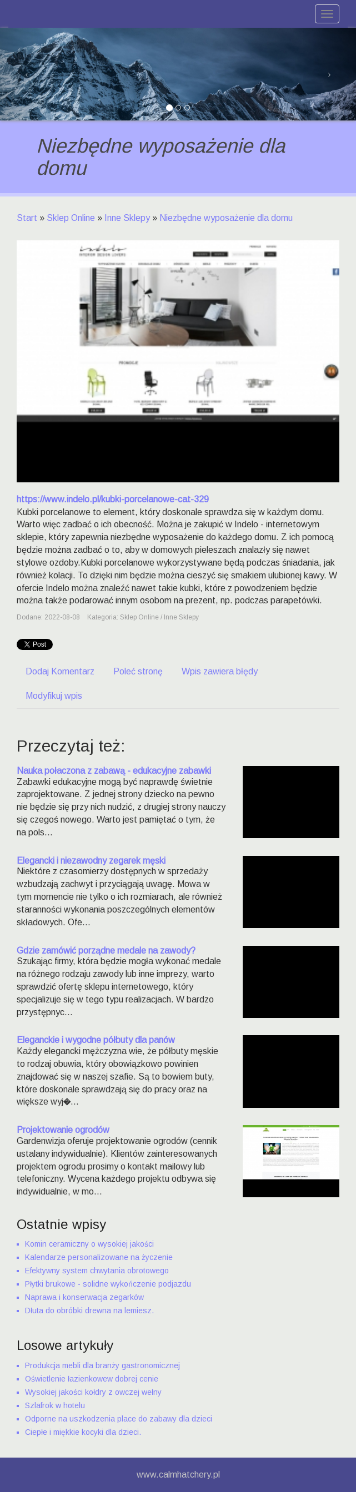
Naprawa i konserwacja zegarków (84, 1297)
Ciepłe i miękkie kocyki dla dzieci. (83, 1432)
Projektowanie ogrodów (63, 1130)
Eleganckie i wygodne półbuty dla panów (96, 1040)
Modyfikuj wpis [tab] (54, 695)
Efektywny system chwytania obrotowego (97, 1270)
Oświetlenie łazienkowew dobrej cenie (91, 1378)
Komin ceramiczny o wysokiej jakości (89, 1243)
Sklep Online (71, 218)
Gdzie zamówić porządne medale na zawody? (106, 950)
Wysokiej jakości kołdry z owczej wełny (93, 1392)
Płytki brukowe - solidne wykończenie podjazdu (108, 1283)
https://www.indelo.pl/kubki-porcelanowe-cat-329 (113, 499)
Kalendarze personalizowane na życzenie (99, 1257)
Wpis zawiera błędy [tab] (220, 671)
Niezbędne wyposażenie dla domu (226, 218)
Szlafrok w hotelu (55, 1405)
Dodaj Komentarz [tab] (60, 671)
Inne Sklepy (127, 218)
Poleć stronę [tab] (138, 671)
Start (27, 218)
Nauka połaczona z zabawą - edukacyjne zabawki (114, 770)
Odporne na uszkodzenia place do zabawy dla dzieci (118, 1418)
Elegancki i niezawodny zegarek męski (91, 860)
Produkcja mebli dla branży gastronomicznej (102, 1365)
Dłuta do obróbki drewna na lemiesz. (89, 1310)
